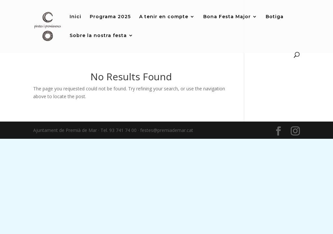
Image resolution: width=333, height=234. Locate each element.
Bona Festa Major (227, 17)
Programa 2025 (110, 17)
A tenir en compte (163, 17)
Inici (75, 17)
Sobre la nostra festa (98, 35)
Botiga (275, 17)
